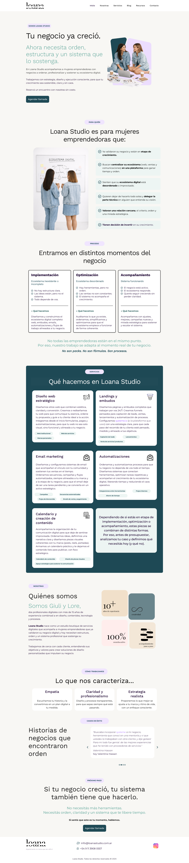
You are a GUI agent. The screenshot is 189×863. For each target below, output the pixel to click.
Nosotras (104, 5)
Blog (129, 5)
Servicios (117, 5)
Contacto (154, 5)
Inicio (92, 5)
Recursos (140, 5)
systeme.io (121, 420)
